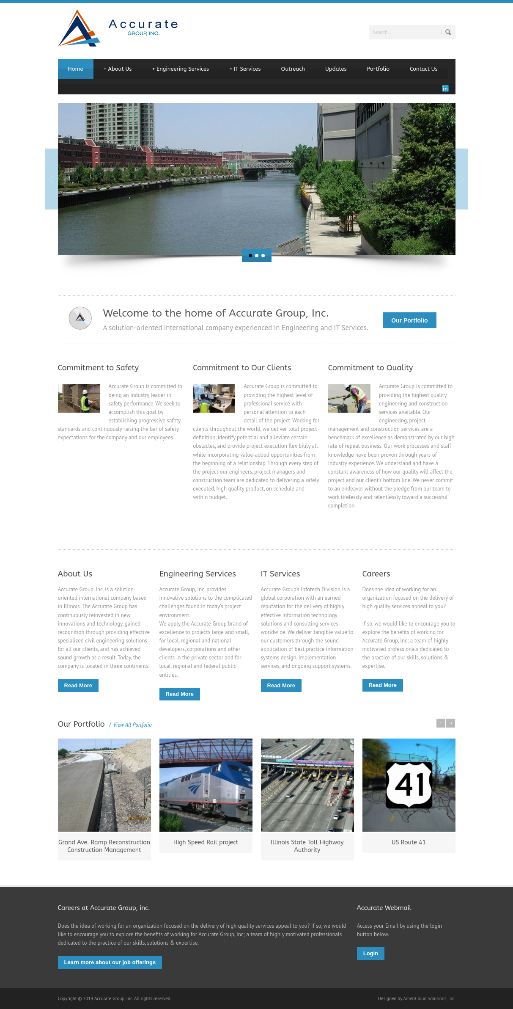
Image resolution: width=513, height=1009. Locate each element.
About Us (118, 69)
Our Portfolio (409, 320)
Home (75, 69)
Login (370, 953)
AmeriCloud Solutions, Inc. (429, 998)
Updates (336, 69)
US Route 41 (409, 842)
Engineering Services (180, 69)
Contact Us (424, 69)
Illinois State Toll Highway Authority (307, 846)
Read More (78, 685)
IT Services (245, 69)
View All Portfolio (130, 724)
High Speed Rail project (206, 842)
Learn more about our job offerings (110, 962)
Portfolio (378, 69)
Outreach (293, 69)
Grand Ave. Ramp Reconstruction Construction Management (104, 846)
